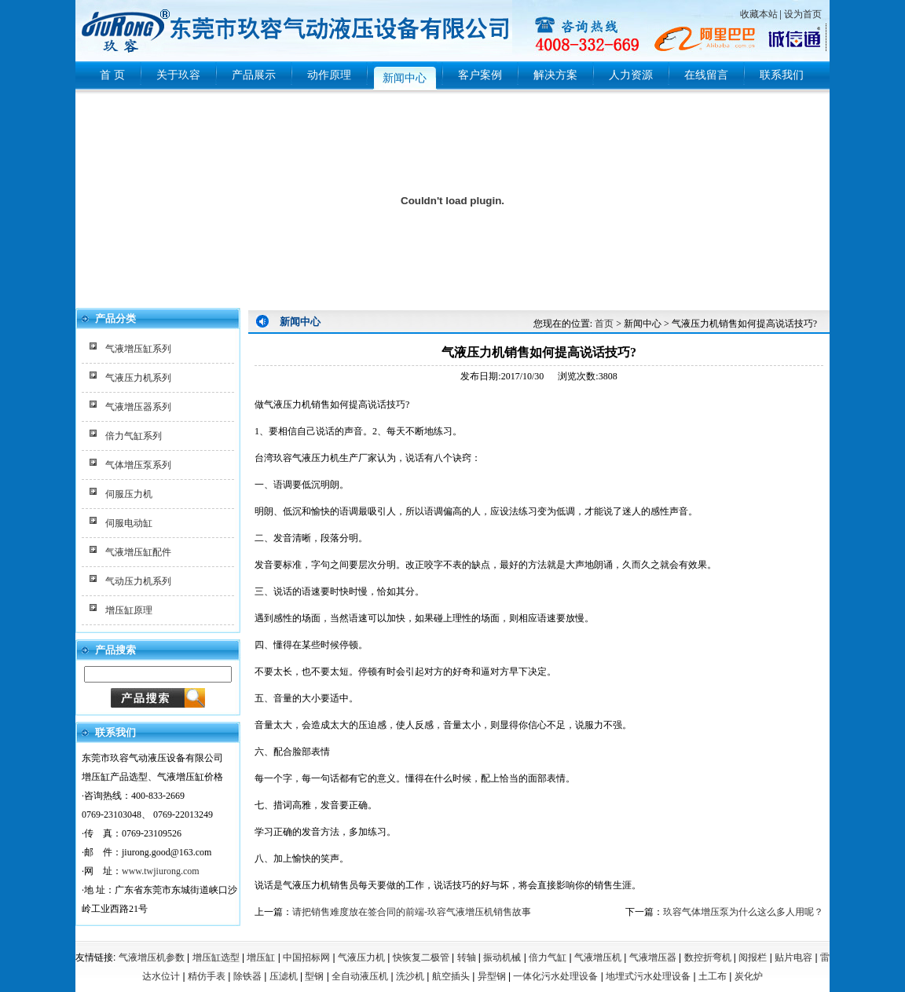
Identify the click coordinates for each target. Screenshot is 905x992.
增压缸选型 (216, 957)
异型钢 (492, 976)
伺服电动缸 (128, 523)
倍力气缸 (547, 957)
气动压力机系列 (138, 581)
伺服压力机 (128, 494)
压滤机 (283, 976)
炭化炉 (749, 976)
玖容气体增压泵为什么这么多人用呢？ (743, 911)
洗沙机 (410, 976)
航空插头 (451, 976)
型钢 (314, 976)
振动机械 (502, 957)
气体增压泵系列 (138, 464)
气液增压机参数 (152, 957)
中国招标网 (306, 957)
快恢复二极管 (421, 957)
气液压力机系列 (138, 377)
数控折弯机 (707, 957)
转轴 (466, 957)
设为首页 (803, 14)
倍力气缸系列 (133, 435)
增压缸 (261, 957)
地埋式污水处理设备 (648, 976)
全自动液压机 (360, 976)
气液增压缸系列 (138, 348)
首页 (604, 323)
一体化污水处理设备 (555, 976)
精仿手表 (206, 976)
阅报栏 (752, 957)
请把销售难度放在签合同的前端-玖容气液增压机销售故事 (411, 911)
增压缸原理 (128, 610)
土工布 (712, 976)
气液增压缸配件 (138, 552)
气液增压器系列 (138, 406)
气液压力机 (361, 957)
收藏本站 (759, 14)
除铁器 (247, 976)
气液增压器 (652, 957)
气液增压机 (597, 957)
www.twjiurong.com (161, 871)
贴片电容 (793, 957)
